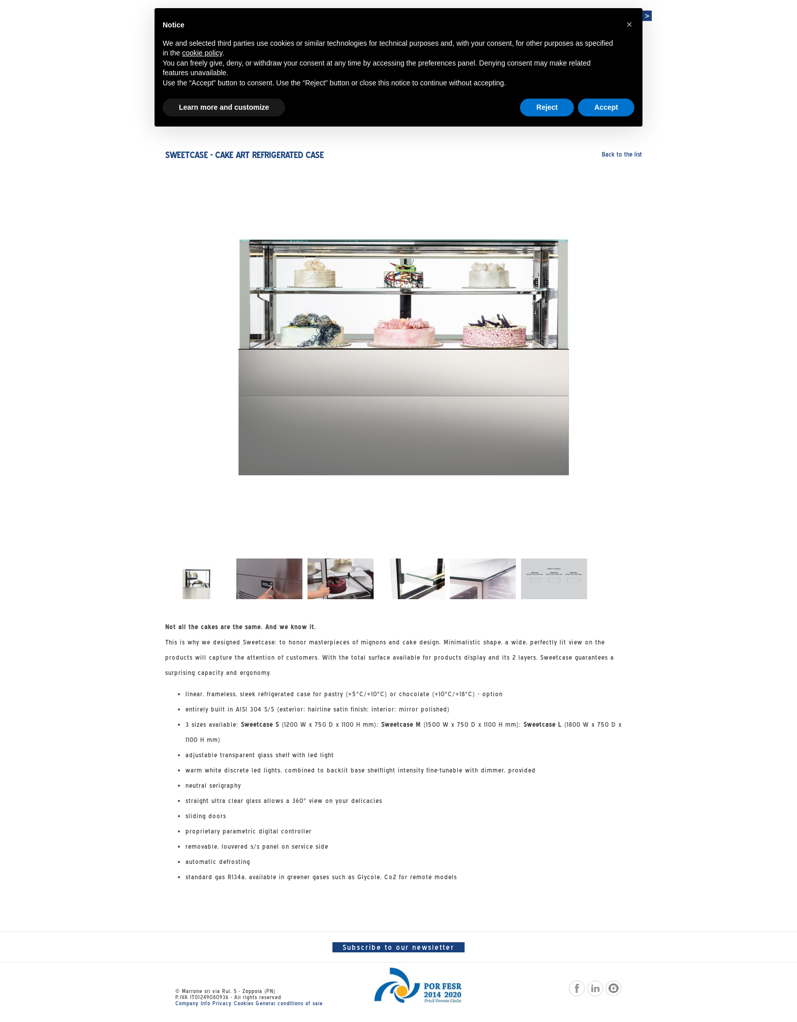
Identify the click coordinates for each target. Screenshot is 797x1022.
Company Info (192, 1003)
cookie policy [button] (202, 53)
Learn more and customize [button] (224, 107)
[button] (629, 24)
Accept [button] (606, 107)
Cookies (244, 1003)
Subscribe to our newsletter (398, 947)
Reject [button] (547, 107)
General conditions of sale (289, 1003)
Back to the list (622, 154)
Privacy (222, 1003)
